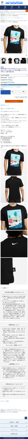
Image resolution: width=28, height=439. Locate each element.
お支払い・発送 (14, 422)
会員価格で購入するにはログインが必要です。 (12, 86)
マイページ (19, 7)
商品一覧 (5, 7)
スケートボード (7, 13)
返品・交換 (14, 426)
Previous (2, 39)
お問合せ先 (14, 434)
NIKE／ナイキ (18, 409)
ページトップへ (26, 418)
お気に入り (12, 7)
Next (25, 39)
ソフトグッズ (3, 19)
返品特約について (5, 105)
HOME (1, 13)
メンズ (21, 17)
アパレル (13, 13)
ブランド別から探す (8, 409)
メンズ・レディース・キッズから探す (11, 17)
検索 (27, 11)
